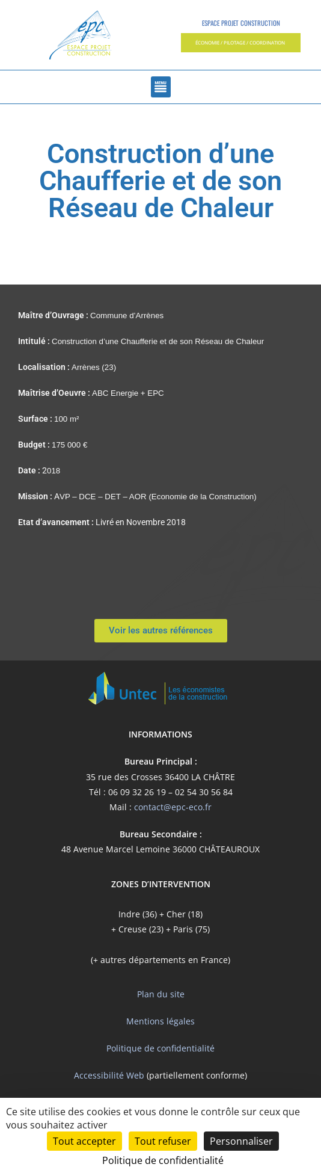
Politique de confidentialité (160, 1048)
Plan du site (161, 994)
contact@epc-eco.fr (173, 807)
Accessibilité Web (109, 1075)
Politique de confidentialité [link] (163, 1160)
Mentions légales (160, 1021)
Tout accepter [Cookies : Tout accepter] (84, 1141)
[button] (241, 42)
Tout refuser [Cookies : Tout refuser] (163, 1141)
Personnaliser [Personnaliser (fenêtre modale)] (241, 1141)
